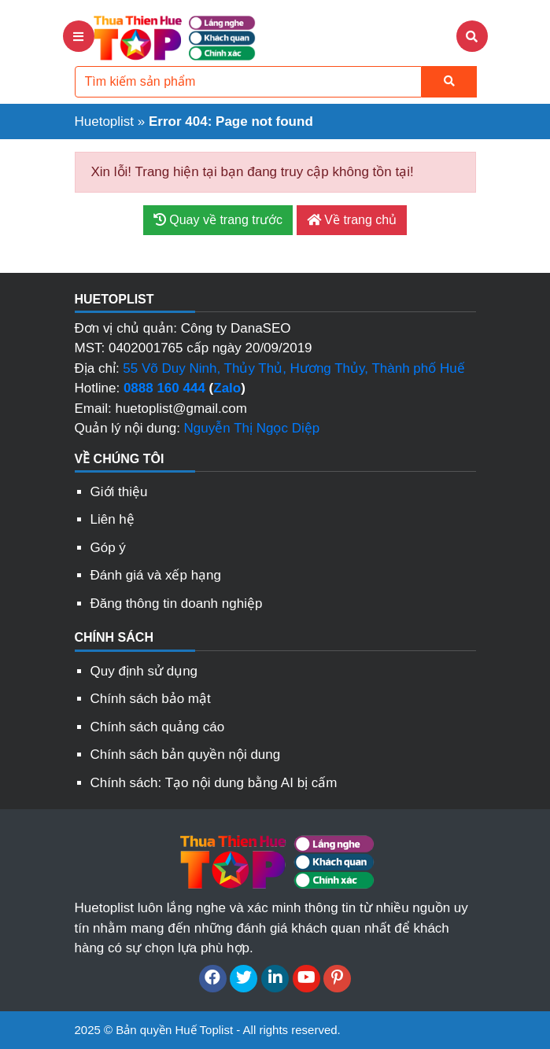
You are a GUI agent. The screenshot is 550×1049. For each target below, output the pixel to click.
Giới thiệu (119, 491)
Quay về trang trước (217, 219)
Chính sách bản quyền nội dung (185, 754)
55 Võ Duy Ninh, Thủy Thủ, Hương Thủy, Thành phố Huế (293, 368)
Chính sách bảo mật (150, 698)
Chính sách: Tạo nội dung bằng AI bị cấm (214, 782)
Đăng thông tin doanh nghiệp (176, 603)
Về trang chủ (352, 219)
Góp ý (108, 547)
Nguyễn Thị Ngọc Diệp (252, 428)
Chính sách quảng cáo (157, 727)
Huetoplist (105, 121)
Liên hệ (112, 519)
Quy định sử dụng (144, 671)
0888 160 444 (164, 388)
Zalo (227, 388)
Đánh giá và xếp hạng (156, 575)
